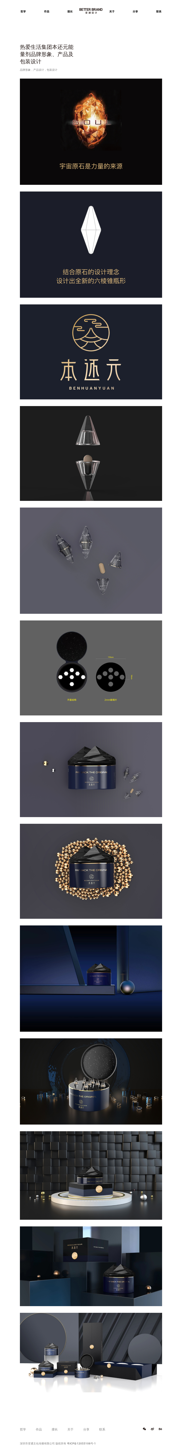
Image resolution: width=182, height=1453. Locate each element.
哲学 (23, 11)
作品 (46, 11)
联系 (159, 11)
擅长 (70, 11)
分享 (135, 11)
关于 (112, 11)
